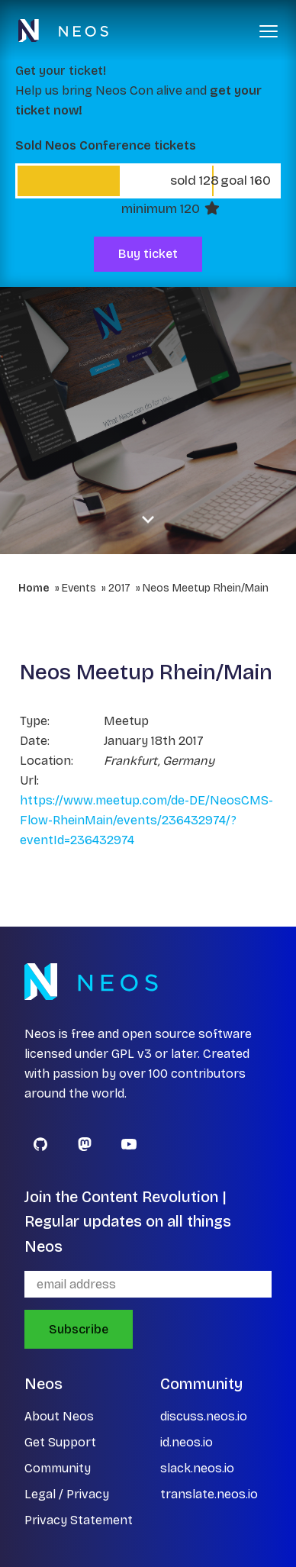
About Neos (59, 1416)
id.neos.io (186, 1442)
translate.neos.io (209, 1494)
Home (34, 588)
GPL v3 (131, 1053)
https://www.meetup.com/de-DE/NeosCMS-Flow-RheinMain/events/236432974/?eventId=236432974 (146, 820)
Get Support (60, 1442)
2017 (119, 588)
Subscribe (78, 1329)
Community (57, 1468)
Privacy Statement (78, 1520)
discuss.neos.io (203, 1416)
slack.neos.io (197, 1468)
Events (79, 588)
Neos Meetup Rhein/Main (206, 588)
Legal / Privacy (66, 1494)
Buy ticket (148, 254)
